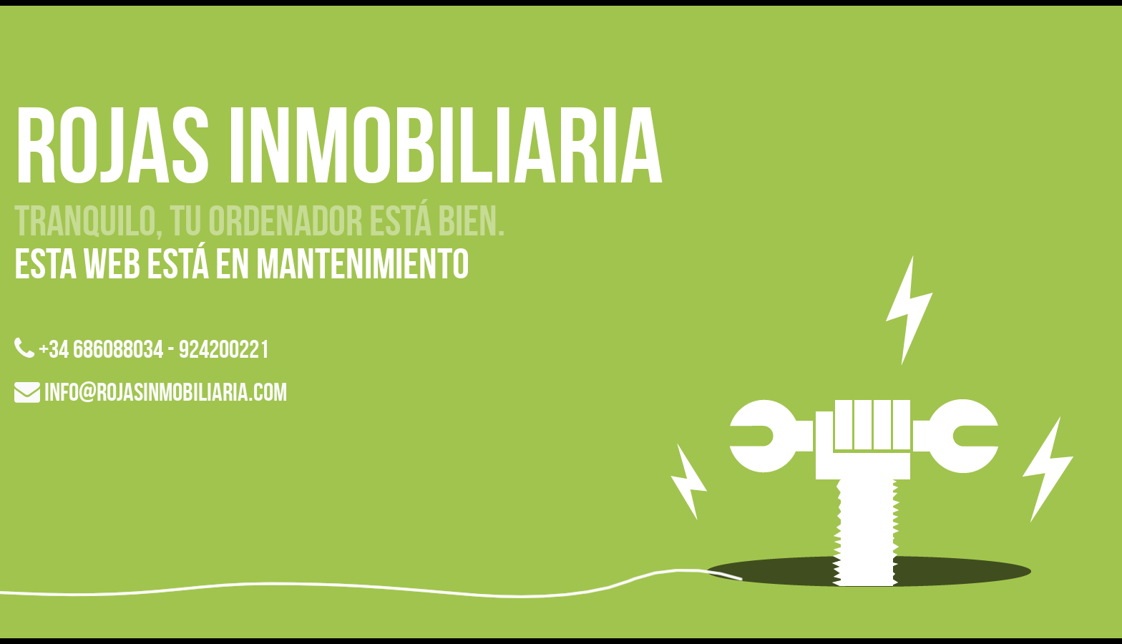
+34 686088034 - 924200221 (141, 349)
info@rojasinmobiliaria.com (150, 392)
